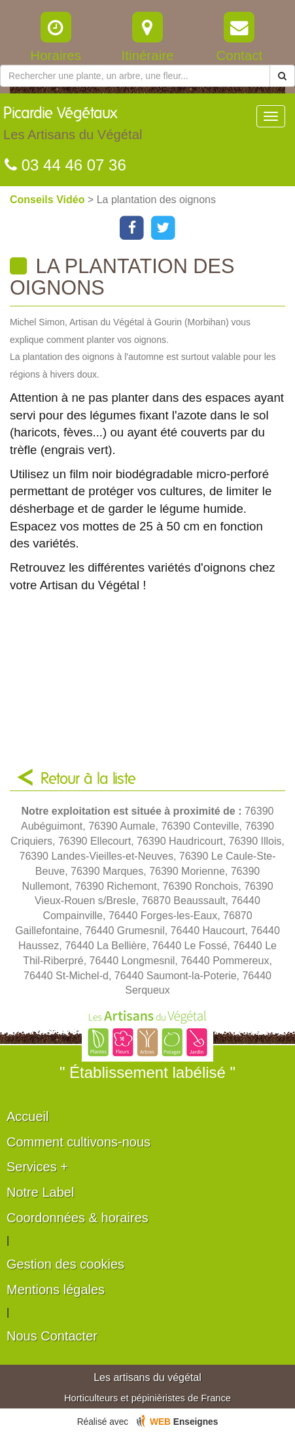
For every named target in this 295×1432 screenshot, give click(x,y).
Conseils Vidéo (49, 199)
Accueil (27, 1116)
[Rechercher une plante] (135, 76)
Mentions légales (56, 1289)
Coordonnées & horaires (77, 1218)
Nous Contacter (52, 1336)
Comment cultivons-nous (78, 1142)
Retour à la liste (88, 779)
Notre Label (40, 1192)
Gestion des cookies (65, 1264)
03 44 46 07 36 (65, 165)
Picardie (72, 127)
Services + (37, 1167)
